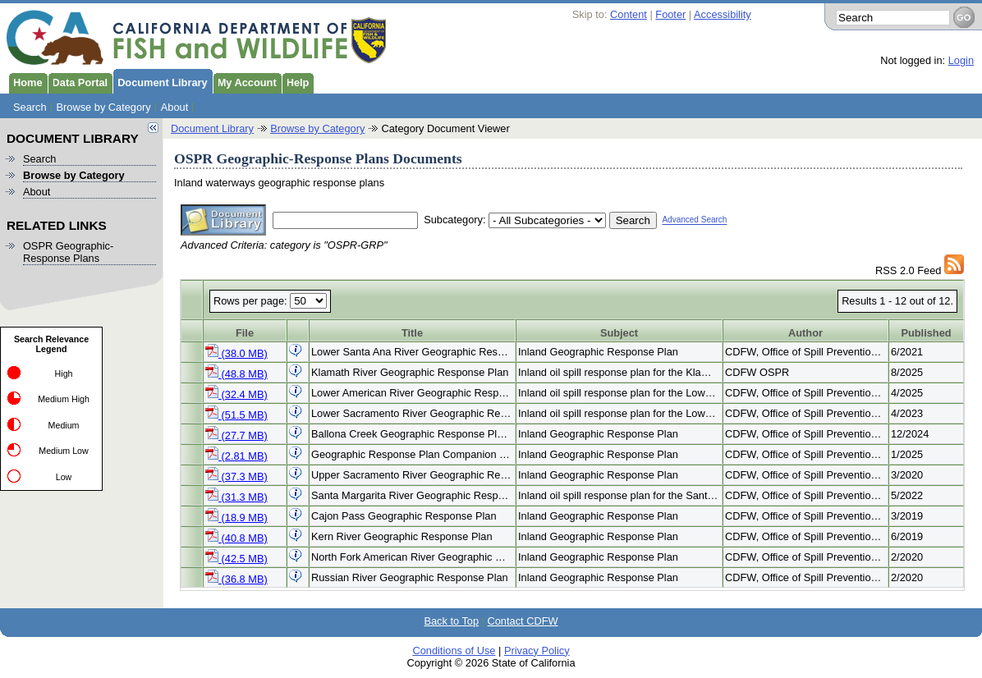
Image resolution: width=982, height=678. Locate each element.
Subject (619, 333)
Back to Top (451, 621)
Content (628, 14)
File (245, 333)
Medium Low (63, 451)
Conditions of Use (453, 650)
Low (64, 477)
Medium (64, 425)
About (174, 107)
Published (926, 333)
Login (961, 60)
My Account (245, 81)
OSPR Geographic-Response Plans (68, 252)
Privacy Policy (537, 650)
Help (296, 81)
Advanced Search (694, 220)
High (64, 373)
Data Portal (78, 81)
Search (30, 107)
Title (412, 333)
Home (25, 81)
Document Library (160, 81)
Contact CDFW (523, 621)
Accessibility (722, 14)
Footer (670, 14)
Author (805, 333)
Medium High (63, 399)
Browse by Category (104, 107)
